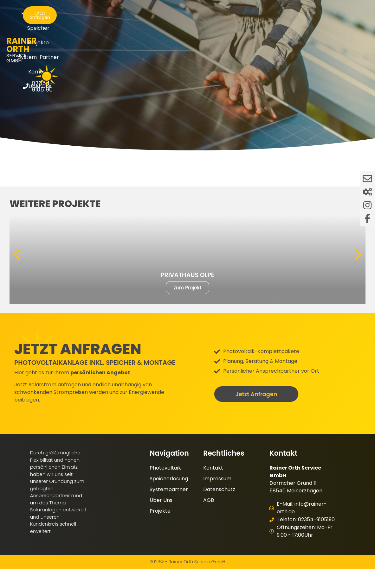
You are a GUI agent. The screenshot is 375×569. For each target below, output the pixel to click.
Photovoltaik (110, 13)
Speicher (149, 13)
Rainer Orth (40, 18)
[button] (17, 254)
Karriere (268, 13)
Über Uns (189, 28)
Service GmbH (40, 24)
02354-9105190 (339, 31)
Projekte (182, 13)
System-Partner (225, 13)
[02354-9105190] (312, 31)
